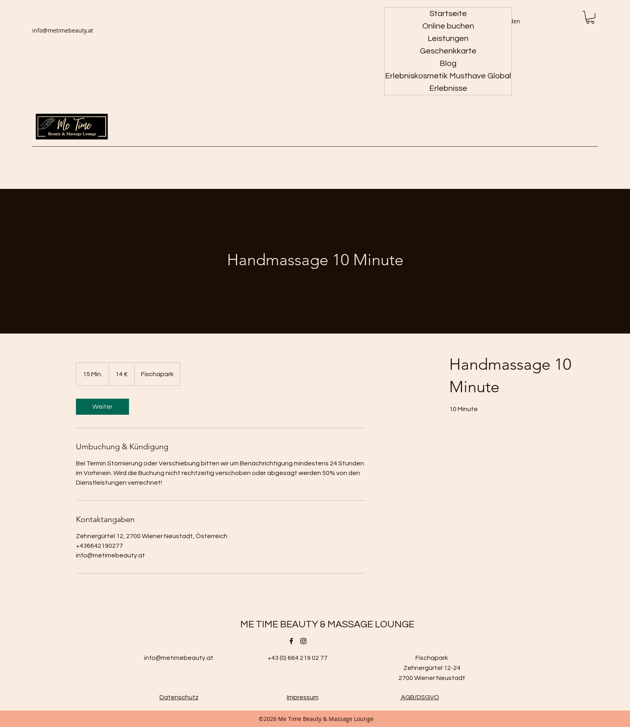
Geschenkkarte (448, 51)
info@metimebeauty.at (62, 30)
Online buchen (448, 26)
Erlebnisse (448, 88)
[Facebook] (291, 641)
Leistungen (448, 39)
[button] (590, 17)
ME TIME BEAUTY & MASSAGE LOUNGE (327, 624)
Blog (448, 63)
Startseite (448, 14)
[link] (102, 407)
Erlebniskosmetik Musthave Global (448, 76)
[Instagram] (303, 641)
